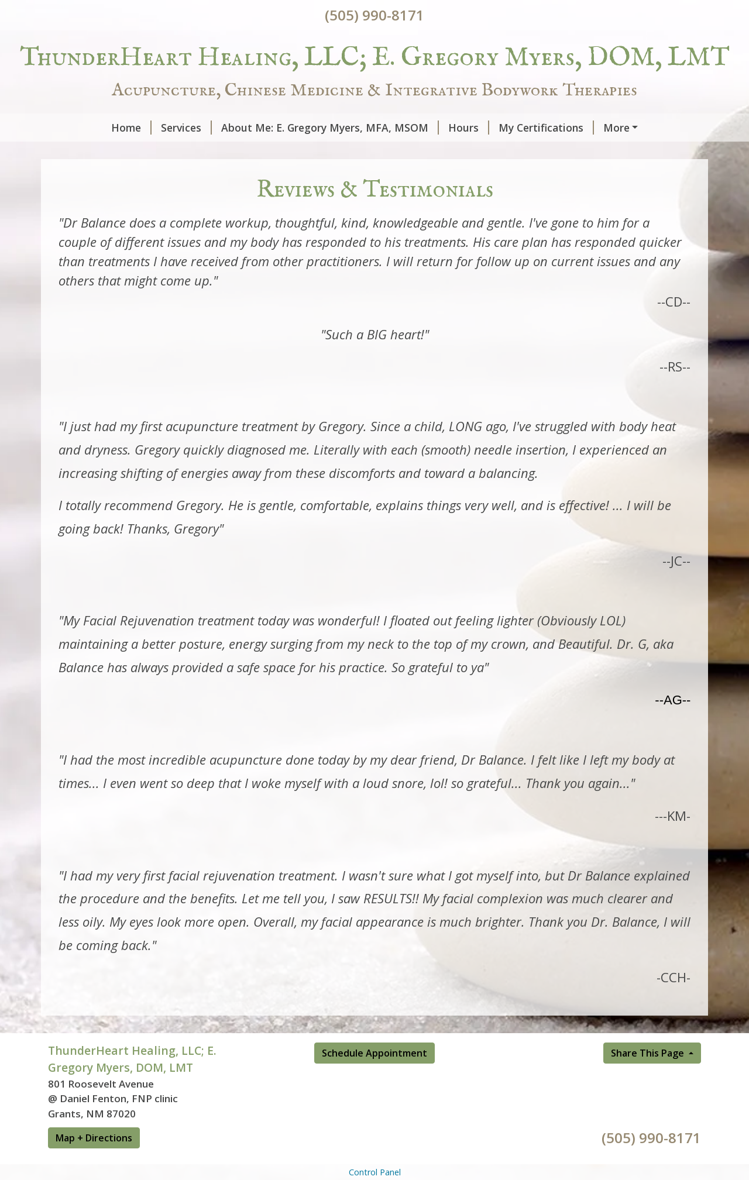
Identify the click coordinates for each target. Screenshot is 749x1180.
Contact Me (91, 152)
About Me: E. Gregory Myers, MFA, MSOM (276, 128)
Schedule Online (311, 152)
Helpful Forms (590, 128)
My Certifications (492, 128)
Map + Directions (94, 1162)
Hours (414, 128)
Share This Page (648, 1077)
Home (77, 128)
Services (132, 128)
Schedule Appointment (374, 1077)
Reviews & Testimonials (199, 152)
